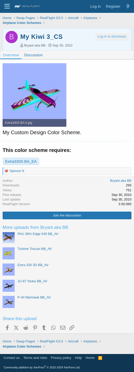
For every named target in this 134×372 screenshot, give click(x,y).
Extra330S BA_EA (21, 161)
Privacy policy (61, 358)
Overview (11, 55)
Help (78, 358)
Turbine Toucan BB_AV (34, 249)
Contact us (12, 358)
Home (90, 358)
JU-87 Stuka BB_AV (32, 281)
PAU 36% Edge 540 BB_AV (37, 234)
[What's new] (128, 6)
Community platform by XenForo (42, 367)
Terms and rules (35, 358)
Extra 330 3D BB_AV (32, 265)
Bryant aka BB (35, 45)
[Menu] (7, 6)
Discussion (33, 55)
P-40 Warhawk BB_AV (34, 297)
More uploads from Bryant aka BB (35, 227)
